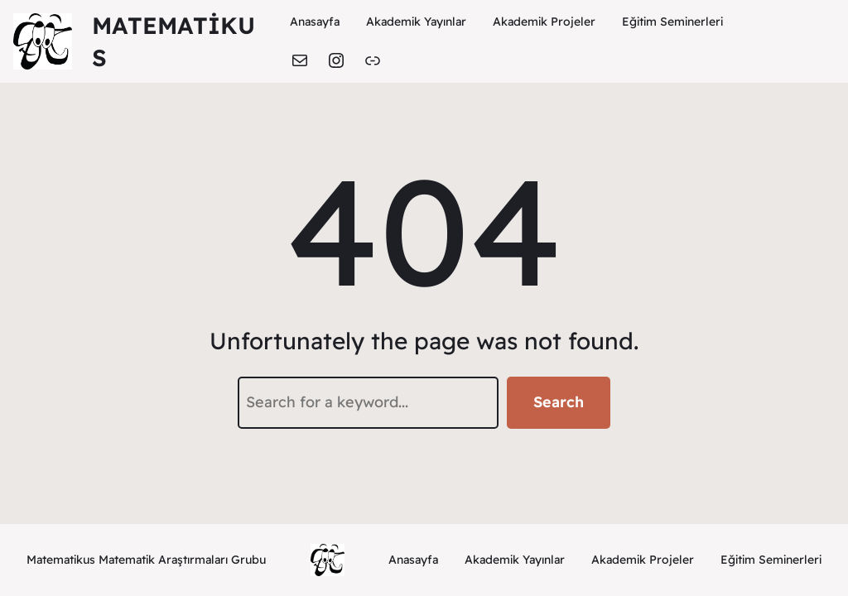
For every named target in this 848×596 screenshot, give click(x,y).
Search (558, 401)
